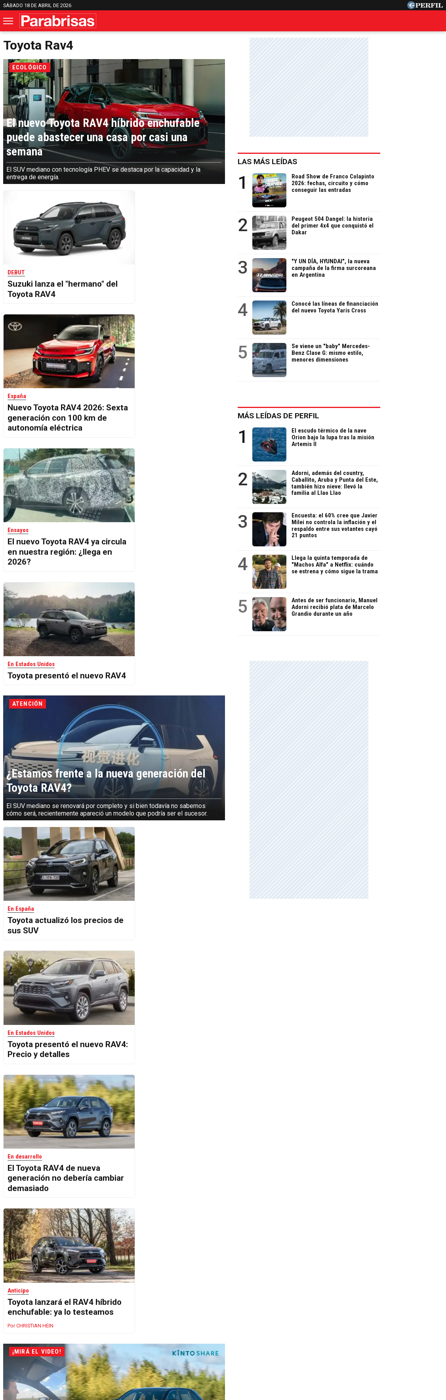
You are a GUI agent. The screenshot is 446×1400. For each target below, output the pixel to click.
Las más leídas (330, 161)
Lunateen (381, 1313)
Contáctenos (187, 1341)
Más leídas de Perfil (341, 415)
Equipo (259, 1341)
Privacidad (227, 1341)
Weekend (223, 1313)
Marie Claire (112, 1313)
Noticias (71, 1313)
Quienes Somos (140, 1341)
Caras (40, 1313)
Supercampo (266, 1313)
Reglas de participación (309, 1341)
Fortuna (152, 1313)
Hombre (186, 1313)
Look (303, 1313)
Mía (351, 1313)
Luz (328, 1313)
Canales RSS (92, 1341)
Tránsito (361, 1341)
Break (415, 1313)
